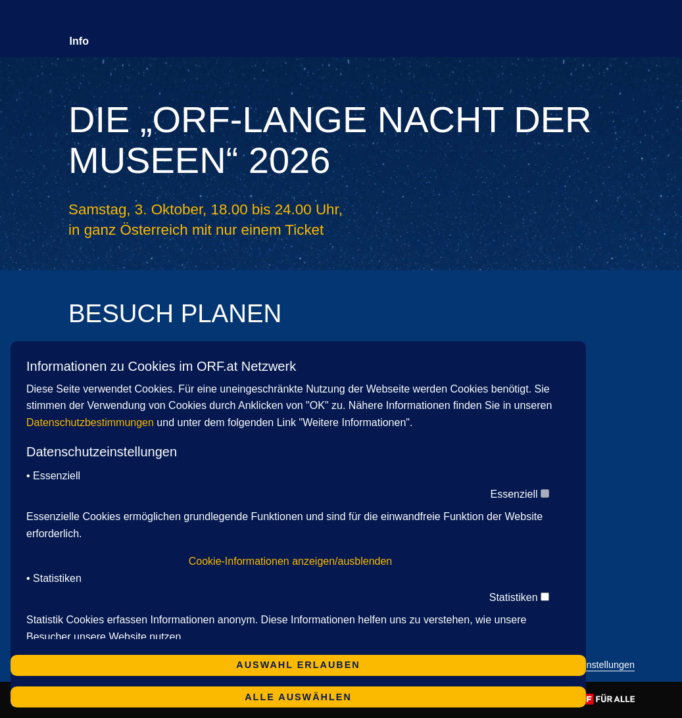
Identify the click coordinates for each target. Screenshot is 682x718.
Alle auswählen (298, 697)
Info (79, 41)
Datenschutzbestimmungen (90, 422)
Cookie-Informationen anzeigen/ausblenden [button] (291, 561)
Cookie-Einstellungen (590, 665)
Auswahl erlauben (298, 664)
